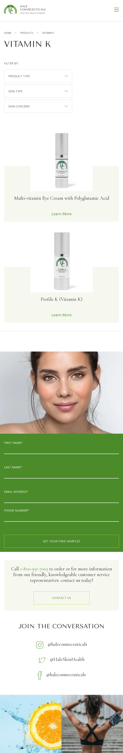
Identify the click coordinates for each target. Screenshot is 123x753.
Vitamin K (48, 33)
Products (26, 33)
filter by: (11, 63)
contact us (61, 598)
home (7, 33)
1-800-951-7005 (34, 569)
